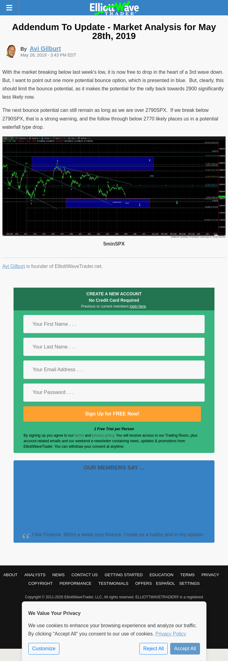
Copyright (40, 583)
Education (162, 574)
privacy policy (103, 435)
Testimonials (113, 583)
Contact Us (84, 574)
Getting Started (124, 574)
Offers (143, 583)
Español (165, 583)
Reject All (153, 648)
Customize (44, 648)
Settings (189, 583)
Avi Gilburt (13, 266)
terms (79, 435)
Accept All (185, 648)
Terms (187, 574)
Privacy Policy (170, 633)
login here (138, 306)
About (10, 574)
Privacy (210, 574)
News (58, 574)
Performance (76, 583)
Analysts (35, 574)
